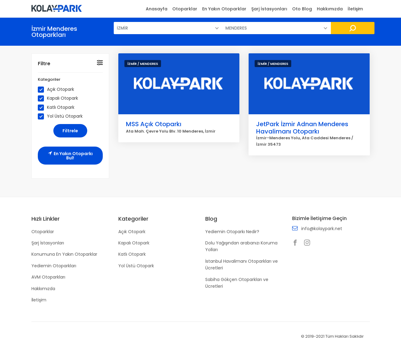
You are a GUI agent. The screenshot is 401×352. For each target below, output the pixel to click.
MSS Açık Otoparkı (153, 124)
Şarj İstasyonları (269, 9)
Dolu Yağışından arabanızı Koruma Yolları (241, 246)
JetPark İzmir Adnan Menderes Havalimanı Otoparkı (302, 128)
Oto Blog (302, 9)
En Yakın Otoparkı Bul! (70, 156)
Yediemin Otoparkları (53, 266)
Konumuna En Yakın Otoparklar (64, 254)
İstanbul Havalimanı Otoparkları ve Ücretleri (241, 264)
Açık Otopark (58, 90)
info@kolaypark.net (321, 229)
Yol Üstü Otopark (62, 116)
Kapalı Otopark (60, 98)
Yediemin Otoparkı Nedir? (232, 232)
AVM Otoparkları (48, 277)
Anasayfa (156, 9)
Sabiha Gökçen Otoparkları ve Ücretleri (236, 282)
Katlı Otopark (58, 108)
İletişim (355, 9)
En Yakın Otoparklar (224, 9)
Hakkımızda (330, 9)
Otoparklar (184, 9)
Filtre (44, 63)
